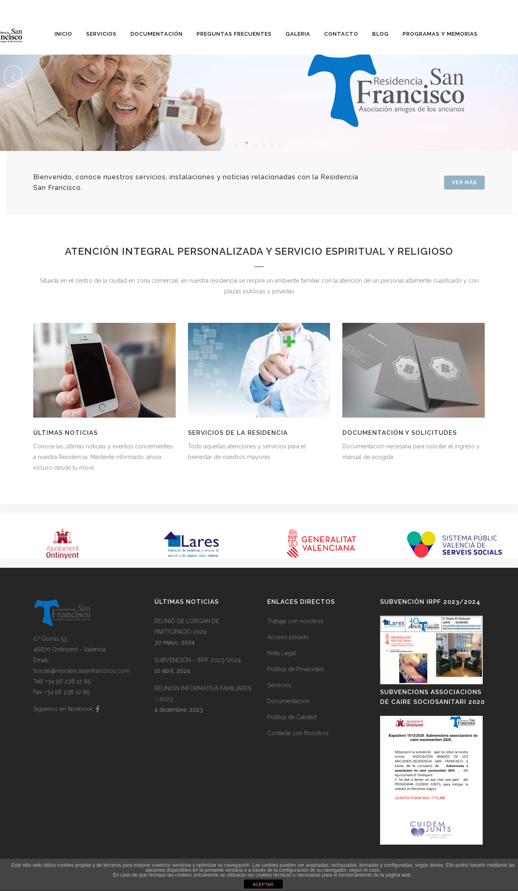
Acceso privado (288, 637)
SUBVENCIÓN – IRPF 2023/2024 (197, 660)
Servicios (279, 685)
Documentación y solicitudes (399, 432)
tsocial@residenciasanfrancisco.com (81, 670)
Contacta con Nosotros (298, 733)
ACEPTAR (262, 884)
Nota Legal (281, 653)
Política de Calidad (291, 717)
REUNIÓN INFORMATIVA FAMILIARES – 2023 (202, 693)
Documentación (288, 701)
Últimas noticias (65, 432)
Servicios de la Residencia (238, 432)
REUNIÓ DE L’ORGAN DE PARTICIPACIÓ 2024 (186, 626)
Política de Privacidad (295, 669)
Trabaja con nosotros (295, 621)
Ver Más (464, 182)
